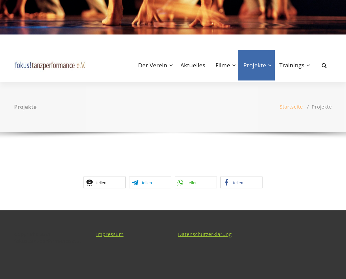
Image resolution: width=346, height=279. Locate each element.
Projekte (254, 65)
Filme (223, 65)
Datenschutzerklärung (205, 234)
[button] (104, 182)
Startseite (291, 106)
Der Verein (152, 65)
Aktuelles (192, 65)
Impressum (110, 234)
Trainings (291, 65)
